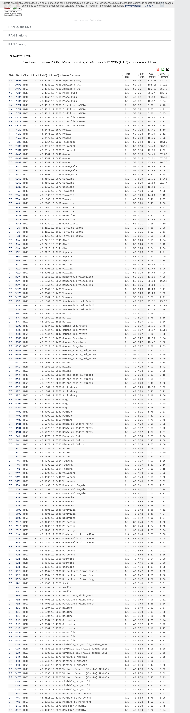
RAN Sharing (17, 44)
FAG (18, 461)
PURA (19, 93)
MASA (19, 632)
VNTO (19, 669)
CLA (18, 240)
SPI (18, 387)
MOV (18, 277)
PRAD (19, 130)
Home (75, 20)
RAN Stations (17, 35)
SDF (18, 301)
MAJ (18, 375)
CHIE (19, 117)
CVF (18, 681)
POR (18, 546)
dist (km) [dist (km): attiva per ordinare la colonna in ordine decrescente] (143, 75)
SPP (18, 252)
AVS (18, 203)
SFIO (19, 706)
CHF (18, 620)
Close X (149, 5)
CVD (18, 644)
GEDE (19, 326)
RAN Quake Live (19, 26)
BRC (18, 313)
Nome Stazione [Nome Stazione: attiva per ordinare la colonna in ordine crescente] (70, 75)
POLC (19, 522)
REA (18, 485)
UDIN (19, 571)
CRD (18, 657)
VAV (18, 473)
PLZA (19, 264)
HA (10, 105)
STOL (19, 510)
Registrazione (96, 20)
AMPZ (19, 80)
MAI (18, 362)
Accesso (83, 20)
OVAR (19, 154)
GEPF (19, 350)
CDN (18, 559)
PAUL (19, 411)
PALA (19, 166)
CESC (19, 179)
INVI (19, 105)
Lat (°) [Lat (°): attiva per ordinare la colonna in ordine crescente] (42, 75)
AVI (18, 448)
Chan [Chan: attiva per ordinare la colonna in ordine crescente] (26, 75)
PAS (18, 693)
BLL (18, 608)
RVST (19, 215)
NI (10, 93)
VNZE (19, 289)
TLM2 (19, 142)
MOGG (19, 399)
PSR (18, 595)
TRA (18, 191)
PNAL (19, 534)
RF (10, 80)
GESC (19, 338)
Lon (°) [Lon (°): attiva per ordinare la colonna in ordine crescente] (54, 75)
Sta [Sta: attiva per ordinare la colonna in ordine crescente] (18, 75)
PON (18, 497)
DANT (19, 424)
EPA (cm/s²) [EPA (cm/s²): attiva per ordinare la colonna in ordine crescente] (163, 75)
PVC (18, 436)
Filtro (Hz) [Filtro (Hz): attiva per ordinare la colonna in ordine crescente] (128, 75)
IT (10, 142)
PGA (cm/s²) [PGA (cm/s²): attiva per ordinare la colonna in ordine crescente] (153, 75)
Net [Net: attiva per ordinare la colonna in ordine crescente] (11, 75)
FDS (18, 228)
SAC (18, 583)
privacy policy (133, 5)
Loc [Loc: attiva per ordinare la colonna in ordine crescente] (34, 75)
